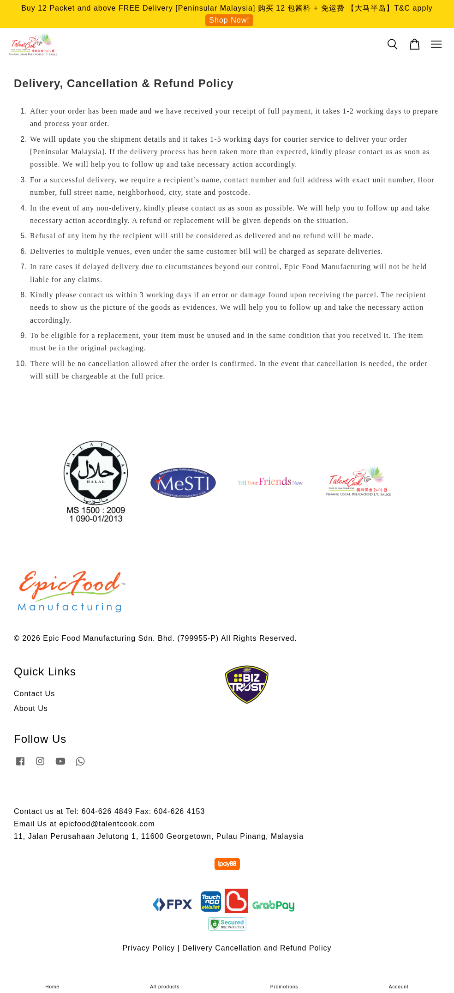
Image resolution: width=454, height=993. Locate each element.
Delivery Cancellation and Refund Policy (257, 948)
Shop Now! (229, 20)
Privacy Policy (148, 948)
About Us (31, 708)
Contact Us (34, 694)
